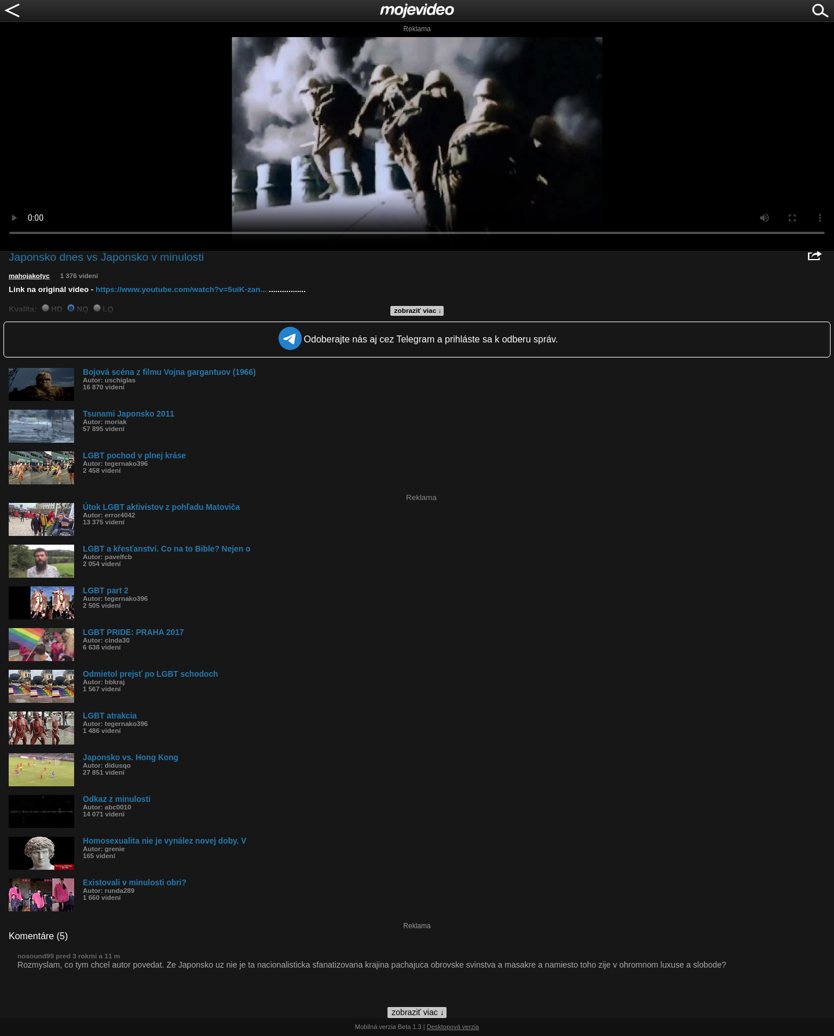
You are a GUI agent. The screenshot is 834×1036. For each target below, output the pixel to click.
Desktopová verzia (453, 1026)
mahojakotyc (29, 275)
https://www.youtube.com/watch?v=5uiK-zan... (181, 289)
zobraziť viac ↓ (418, 311)
